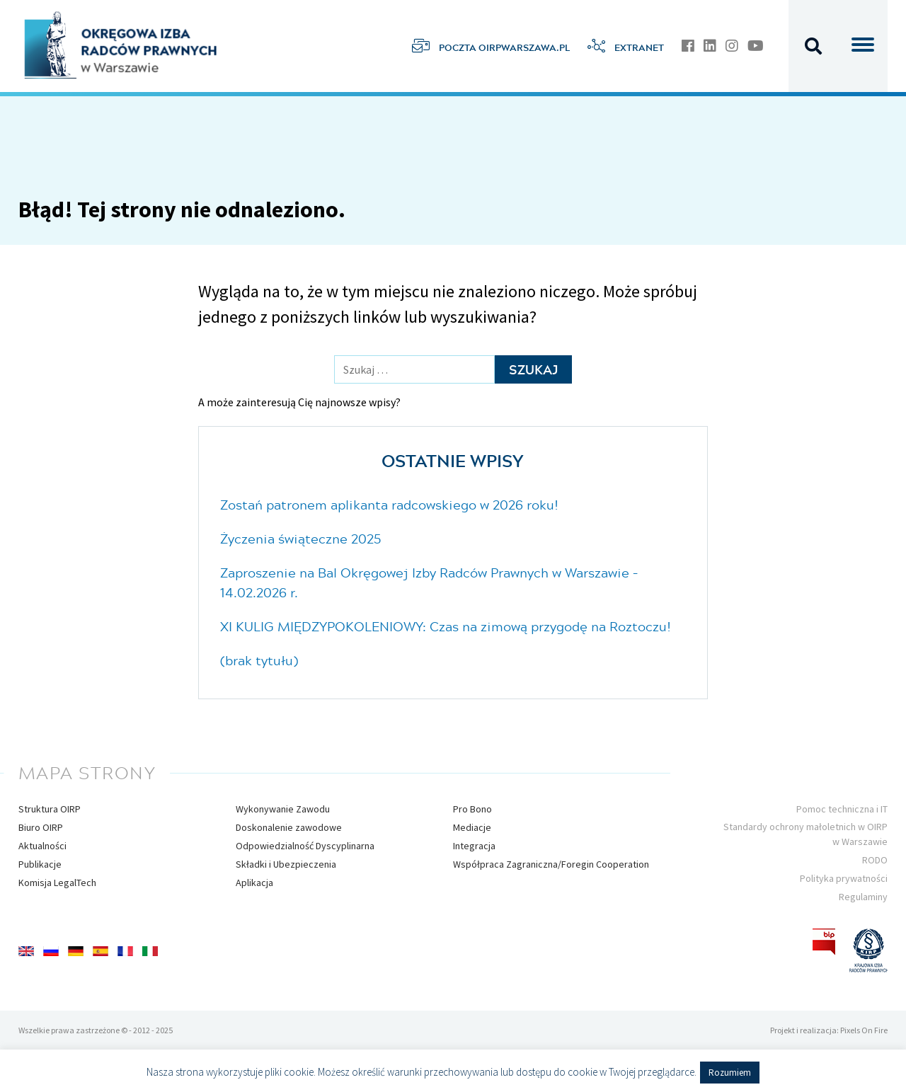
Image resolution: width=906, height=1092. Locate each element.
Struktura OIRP (49, 809)
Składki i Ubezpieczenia (286, 864)
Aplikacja (254, 882)
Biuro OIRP (40, 827)
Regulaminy (863, 896)
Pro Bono (472, 809)
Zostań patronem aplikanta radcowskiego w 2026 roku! (389, 505)
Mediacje (472, 827)
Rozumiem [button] (730, 1073)
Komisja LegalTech (57, 882)
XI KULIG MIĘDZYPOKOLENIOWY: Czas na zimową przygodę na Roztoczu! (445, 626)
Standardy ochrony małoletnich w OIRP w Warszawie (805, 834)
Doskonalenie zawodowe (289, 827)
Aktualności (42, 845)
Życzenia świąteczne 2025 (300, 538)
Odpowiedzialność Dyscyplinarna (305, 845)
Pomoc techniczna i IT (842, 809)
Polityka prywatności (844, 878)
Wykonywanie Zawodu (283, 809)
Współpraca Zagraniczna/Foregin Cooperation (551, 864)
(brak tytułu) (259, 660)
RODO (875, 860)
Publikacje (40, 864)
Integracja (474, 845)
